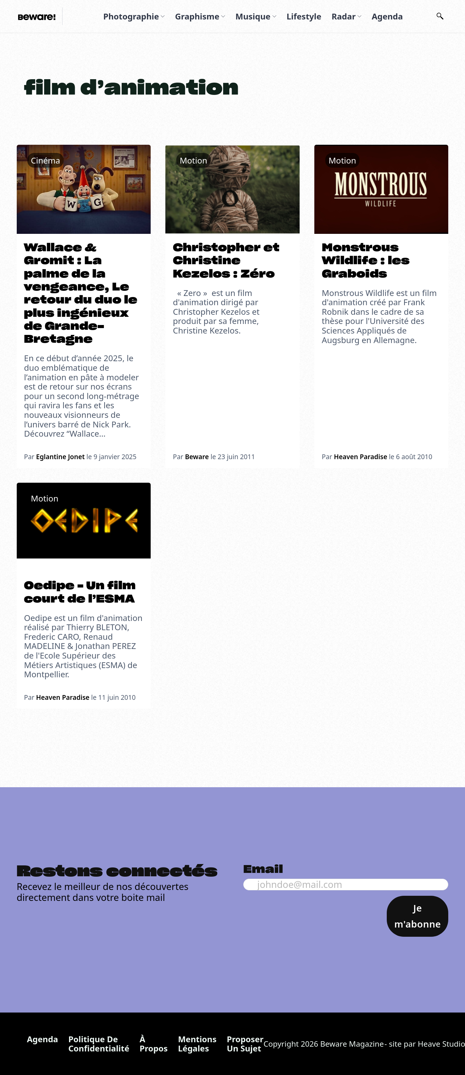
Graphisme (197, 16)
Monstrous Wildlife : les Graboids (366, 261)
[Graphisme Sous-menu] (223, 16)
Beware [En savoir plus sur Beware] (197, 456)
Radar (343, 16)
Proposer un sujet (245, 1043)
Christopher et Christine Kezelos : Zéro (226, 261)
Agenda (387, 16)
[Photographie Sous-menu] (163, 16)
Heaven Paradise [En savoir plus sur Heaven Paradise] (360, 456)
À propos (154, 1043)
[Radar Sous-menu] (359, 16)
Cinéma (45, 160)
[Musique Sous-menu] (274, 16)
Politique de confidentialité (98, 1043)
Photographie (131, 16)
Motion (193, 160)
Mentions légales (197, 1043)
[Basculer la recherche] (440, 16)
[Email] (345, 884)
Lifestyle (304, 16)
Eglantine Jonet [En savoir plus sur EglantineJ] (60, 456)
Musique (253, 16)
